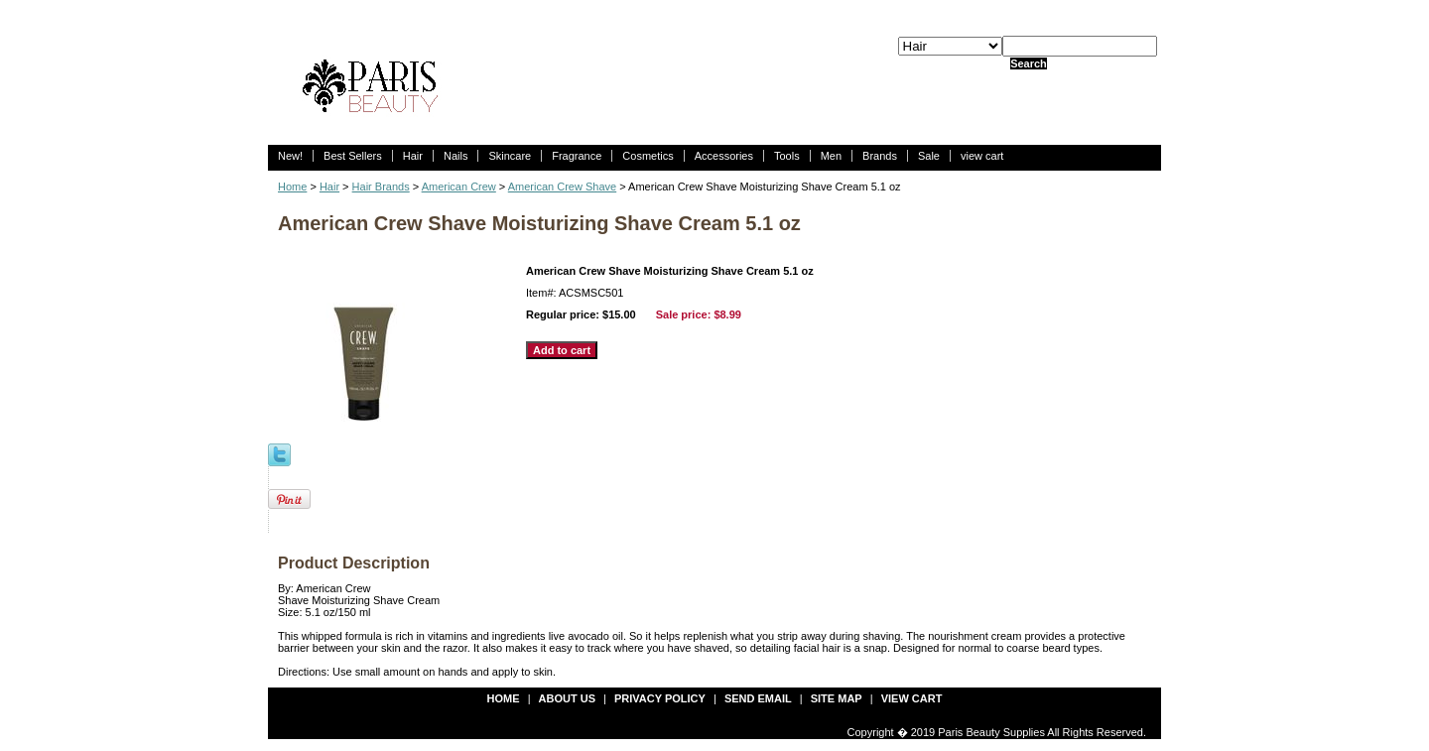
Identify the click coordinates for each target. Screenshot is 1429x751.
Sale (929, 156)
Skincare (509, 156)
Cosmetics (647, 156)
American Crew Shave (562, 186)
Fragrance (576, 156)
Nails (455, 156)
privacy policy (660, 698)
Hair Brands (381, 186)
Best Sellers (353, 156)
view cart (982, 156)
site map (836, 698)
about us (567, 698)
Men (831, 156)
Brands (879, 156)
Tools (787, 156)
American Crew (459, 186)
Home (292, 186)
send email (758, 698)
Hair (413, 156)
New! (290, 156)
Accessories (724, 156)
